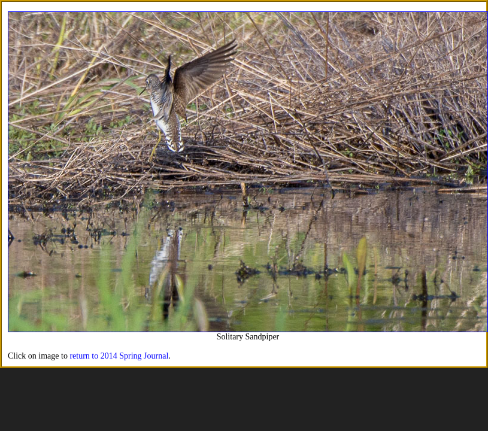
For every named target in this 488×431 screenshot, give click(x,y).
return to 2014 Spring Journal (118, 355)
